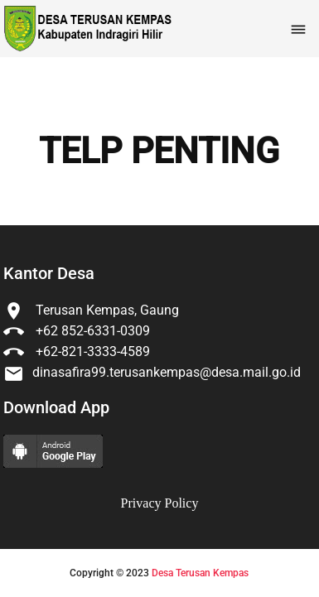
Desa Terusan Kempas (200, 573)
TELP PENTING (159, 151)
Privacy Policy (160, 503)
